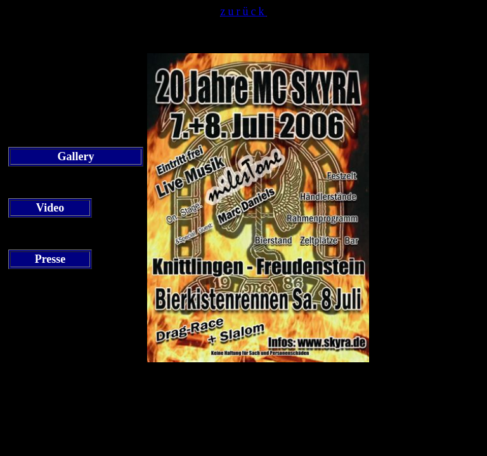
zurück (244, 11)
